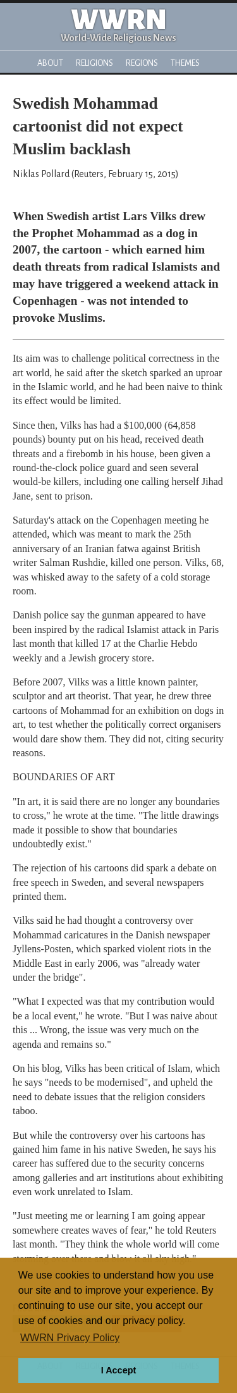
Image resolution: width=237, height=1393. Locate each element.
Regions (142, 63)
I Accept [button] (118, 1370)
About (50, 63)
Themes (185, 63)
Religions (94, 63)
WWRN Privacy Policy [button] (69, 1337)
